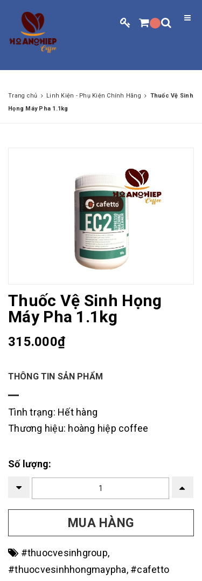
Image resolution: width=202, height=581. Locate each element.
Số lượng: (29, 463)
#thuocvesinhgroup (64, 552)
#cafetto (149, 569)
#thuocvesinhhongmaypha (67, 569)
